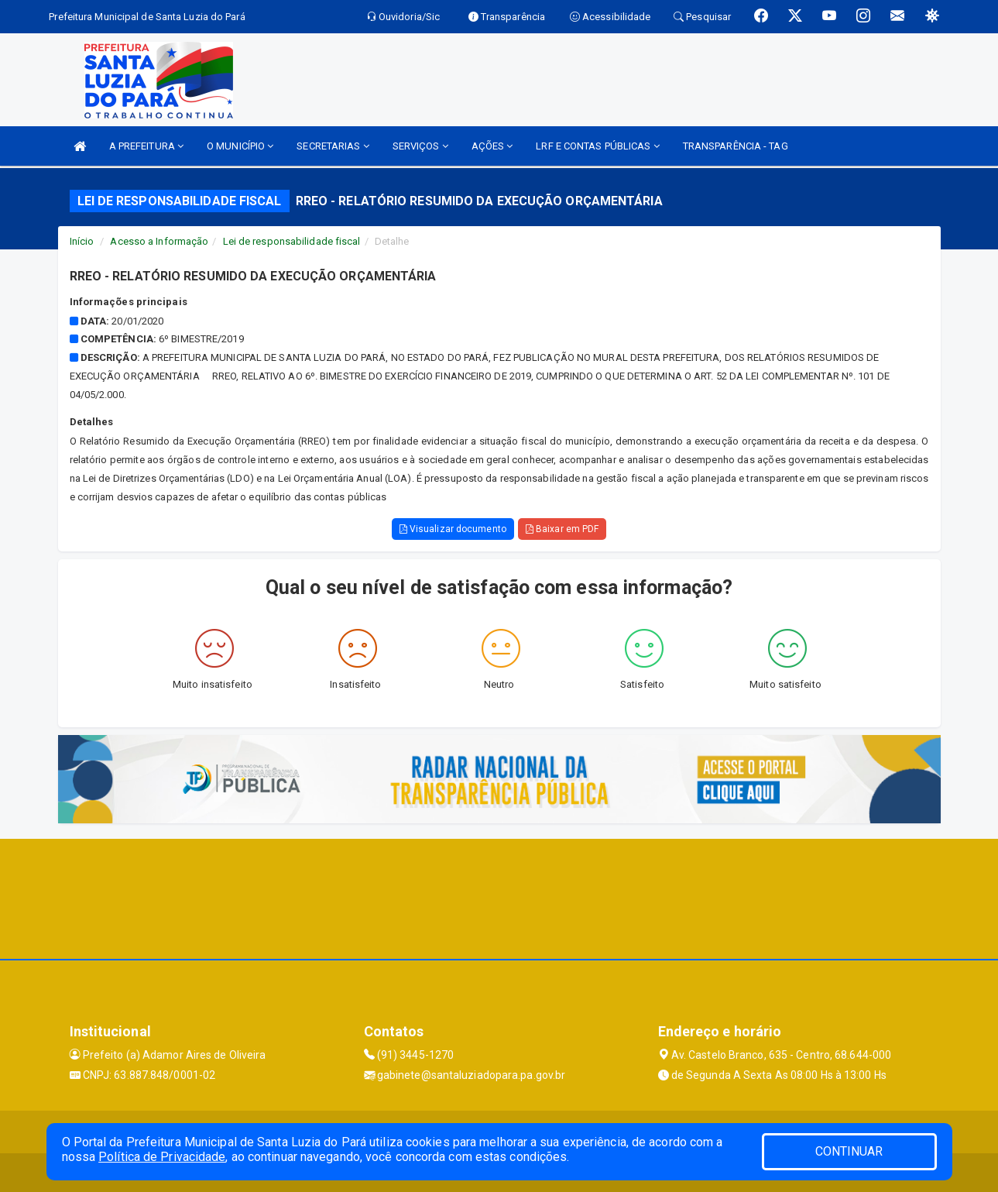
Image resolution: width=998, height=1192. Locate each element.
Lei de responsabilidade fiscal (292, 241)
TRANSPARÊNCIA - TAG (735, 146)
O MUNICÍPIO (240, 146)
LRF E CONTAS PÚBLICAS (597, 146)
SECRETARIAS (333, 146)
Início (82, 241)
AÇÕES (492, 146)
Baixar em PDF (562, 529)
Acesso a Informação (159, 241)
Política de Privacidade (161, 1156)
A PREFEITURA (146, 146)
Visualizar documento (453, 529)
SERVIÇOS (420, 146)
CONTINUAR (849, 1151)
